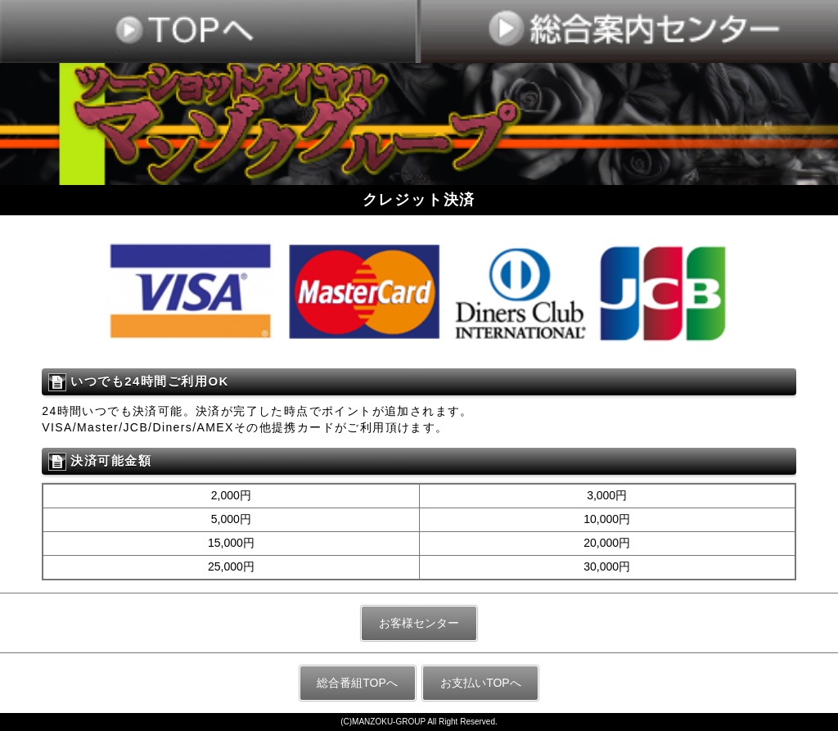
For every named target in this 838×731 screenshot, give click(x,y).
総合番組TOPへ (357, 682)
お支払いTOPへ (480, 682)
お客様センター (419, 622)
